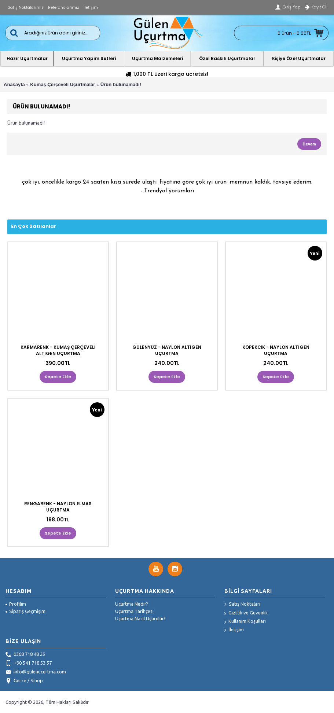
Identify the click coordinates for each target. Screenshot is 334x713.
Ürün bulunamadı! (120, 84)
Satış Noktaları (242, 604)
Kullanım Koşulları (245, 621)
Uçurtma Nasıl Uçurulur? (140, 618)
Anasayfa (14, 84)
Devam (309, 144)
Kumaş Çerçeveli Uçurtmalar (62, 84)
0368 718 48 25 (25, 654)
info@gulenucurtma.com (35, 672)
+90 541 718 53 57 (28, 663)
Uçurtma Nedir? (131, 603)
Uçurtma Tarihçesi (134, 611)
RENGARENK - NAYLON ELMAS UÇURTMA (58, 506)
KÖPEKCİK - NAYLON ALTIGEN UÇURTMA (275, 350)
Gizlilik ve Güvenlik (246, 613)
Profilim (15, 603)
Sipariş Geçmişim (25, 611)
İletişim (234, 630)
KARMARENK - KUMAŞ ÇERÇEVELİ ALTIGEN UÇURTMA (58, 350)
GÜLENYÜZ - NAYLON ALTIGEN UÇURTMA (166, 350)
